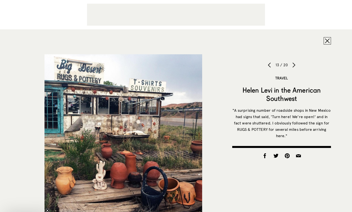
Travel (281, 78)
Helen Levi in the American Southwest (281, 94)
